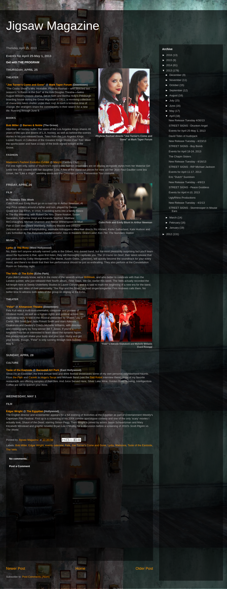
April (172, 115)
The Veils (11, 273)
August (173, 95)
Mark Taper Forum (60, 84)
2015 (169, 60)
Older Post (144, 568)
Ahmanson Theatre (31, 306)
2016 (169, 55)
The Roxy (23, 247)
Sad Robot (96, 377)
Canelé (33, 377)
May (172, 110)
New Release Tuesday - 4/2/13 (187, 202)
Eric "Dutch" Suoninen (182, 176)
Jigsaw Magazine (52, 25)
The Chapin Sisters (180, 156)
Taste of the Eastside (19, 370)
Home (80, 568)
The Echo (27, 273)
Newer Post (15, 568)
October (174, 85)
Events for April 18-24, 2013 (185, 151)
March (173, 217)
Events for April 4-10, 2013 (184, 192)
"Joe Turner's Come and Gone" (25, 84)
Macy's (57, 162)
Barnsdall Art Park (47, 370)
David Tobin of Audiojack (183, 136)
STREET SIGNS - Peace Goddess (189, 187)
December (175, 74)
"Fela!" (10, 306)
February (175, 222)
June (172, 105)
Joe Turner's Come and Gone (89, 445)
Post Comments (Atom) (36, 576)
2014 (169, 65)
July (172, 100)
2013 (169, 70)
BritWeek (89, 277)
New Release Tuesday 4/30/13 (187, 120)
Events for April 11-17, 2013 (185, 171)
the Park (18, 377)
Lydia (10, 247)
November (175, 80)
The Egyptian (35, 411)
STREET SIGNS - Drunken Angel (188, 125)
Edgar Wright (14, 411)
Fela (67, 445)
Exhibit (28, 162)
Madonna (120, 445)
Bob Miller (12, 125)
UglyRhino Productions (182, 197)
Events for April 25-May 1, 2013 (187, 130)
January (174, 227)
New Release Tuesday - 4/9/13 (187, 182)
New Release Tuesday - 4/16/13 (187, 161)
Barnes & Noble (33, 125)
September (176, 90)
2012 (169, 234)
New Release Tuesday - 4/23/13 (187, 141)
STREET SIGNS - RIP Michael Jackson (192, 166)
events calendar (54, 445)
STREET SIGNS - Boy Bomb (185, 146)
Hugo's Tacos (48, 377)
